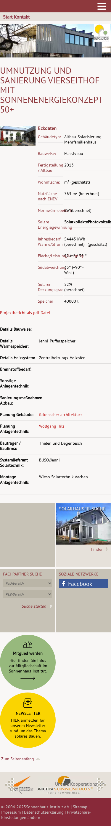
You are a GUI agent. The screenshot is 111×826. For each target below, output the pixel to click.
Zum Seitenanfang (17, 758)
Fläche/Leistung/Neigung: (50, 255)
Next (101, 785)
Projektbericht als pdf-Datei (25, 312)
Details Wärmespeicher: (14, 343)
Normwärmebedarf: (50, 210)
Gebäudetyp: (49, 136)
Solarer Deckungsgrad (50, 287)
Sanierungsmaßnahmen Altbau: (19, 400)
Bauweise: (47, 153)
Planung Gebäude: (16, 414)
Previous (9, 785)
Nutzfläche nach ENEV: (48, 196)
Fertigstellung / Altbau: (50, 167)
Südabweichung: (50, 267)
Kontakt (22, 17)
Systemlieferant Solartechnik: (14, 462)
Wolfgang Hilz (51, 426)
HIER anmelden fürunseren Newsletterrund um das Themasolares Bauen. (28, 717)
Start (7, 17)
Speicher (45, 301)
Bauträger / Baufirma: (10, 446)
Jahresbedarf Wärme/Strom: (50, 241)
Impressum (11, 812)
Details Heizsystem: (17, 357)
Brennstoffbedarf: (15, 369)
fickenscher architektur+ (60, 414)
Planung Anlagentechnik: (14, 428)
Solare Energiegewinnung (50, 224)
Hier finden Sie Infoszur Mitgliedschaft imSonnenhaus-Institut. (28, 659)
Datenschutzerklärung (44, 812)
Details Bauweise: (15, 329)
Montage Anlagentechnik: (14, 479)
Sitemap (80, 806)
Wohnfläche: (49, 182)
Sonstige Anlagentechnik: (14, 383)
